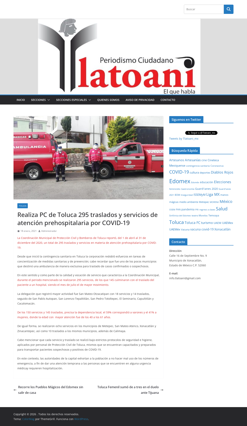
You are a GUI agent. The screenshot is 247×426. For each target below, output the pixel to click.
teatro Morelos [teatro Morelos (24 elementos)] (200, 215)
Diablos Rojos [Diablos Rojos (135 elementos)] (222, 172)
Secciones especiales (71, 100)
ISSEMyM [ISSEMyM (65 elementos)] (200, 195)
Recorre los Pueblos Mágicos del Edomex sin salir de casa (48, 390)
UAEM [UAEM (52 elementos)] (217, 223)
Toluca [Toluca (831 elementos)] (176, 222)
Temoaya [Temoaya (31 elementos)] (213, 215)
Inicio (21, 100)
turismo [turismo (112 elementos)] (207, 222)
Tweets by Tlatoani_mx (183, 138)
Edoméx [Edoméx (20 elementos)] (195, 182)
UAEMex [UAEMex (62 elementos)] (227, 223)
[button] (48, 100)
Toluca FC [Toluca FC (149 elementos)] (192, 222)
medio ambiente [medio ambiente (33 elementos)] (188, 202)
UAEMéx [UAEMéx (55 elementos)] (174, 229)
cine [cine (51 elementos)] (204, 160)
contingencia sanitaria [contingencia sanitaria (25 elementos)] (198, 165)
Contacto (168, 100)
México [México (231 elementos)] (226, 201)
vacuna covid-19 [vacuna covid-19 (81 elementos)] (202, 229)
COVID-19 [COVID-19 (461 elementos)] (179, 172)
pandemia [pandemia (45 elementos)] (188, 209)
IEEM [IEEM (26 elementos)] (177, 194)
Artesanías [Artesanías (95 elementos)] (193, 160)
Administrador (49, 231)
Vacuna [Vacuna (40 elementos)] (185, 229)
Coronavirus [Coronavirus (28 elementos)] (217, 165)
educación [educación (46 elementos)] (206, 182)
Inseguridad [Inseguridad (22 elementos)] (187, 194)
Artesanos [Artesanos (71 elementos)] (176, 160)
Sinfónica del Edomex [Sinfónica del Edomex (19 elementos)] (180, 215)
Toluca (22, 205)
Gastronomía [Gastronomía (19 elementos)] (187, 189)
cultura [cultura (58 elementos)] (194, 172)
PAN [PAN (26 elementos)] (178, 209)
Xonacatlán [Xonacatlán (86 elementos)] (222, 229)
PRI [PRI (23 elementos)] (197, 209)
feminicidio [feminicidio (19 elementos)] (174, 189)
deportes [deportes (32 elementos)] (205, 172)
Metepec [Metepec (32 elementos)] (204, 202)
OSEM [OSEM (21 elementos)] (172, 209)
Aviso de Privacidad (140, 100)
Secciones (38, 100)
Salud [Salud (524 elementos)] (222, 209)
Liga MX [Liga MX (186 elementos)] (213, 194)
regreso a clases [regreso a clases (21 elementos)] (207, 209)
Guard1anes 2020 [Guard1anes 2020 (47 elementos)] (206, 189)
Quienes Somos (108, 100)
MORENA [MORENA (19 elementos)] (214, 202)
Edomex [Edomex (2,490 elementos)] (179, 181)
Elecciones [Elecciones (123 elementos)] (222, 182)
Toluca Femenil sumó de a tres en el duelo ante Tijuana (130, 390)
